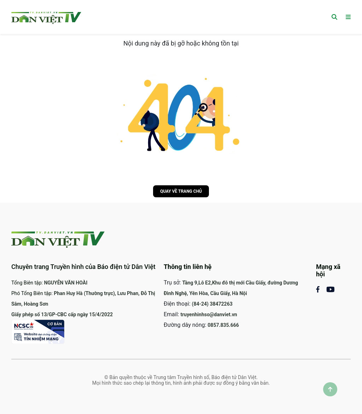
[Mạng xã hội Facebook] (321, 289)
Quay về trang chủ (181, 191)
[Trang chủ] (46, 16)
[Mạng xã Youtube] (330, 289)
